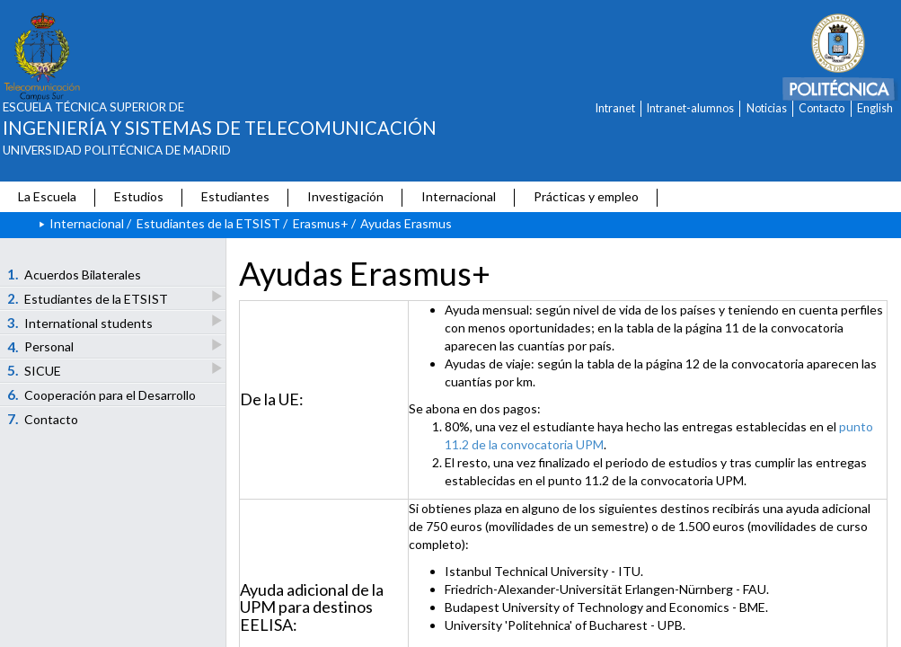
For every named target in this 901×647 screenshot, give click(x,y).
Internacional (458, 196)
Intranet (615, 108)
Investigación (345, 196)
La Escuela (47, 196)
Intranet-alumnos (690, 108)
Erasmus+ (321, 223)
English (875, 108)
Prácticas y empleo (586, 196)
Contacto (821, 108)
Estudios (138, 196)
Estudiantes (235, 196)
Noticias (766, 108)
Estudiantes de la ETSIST (208, 223)
